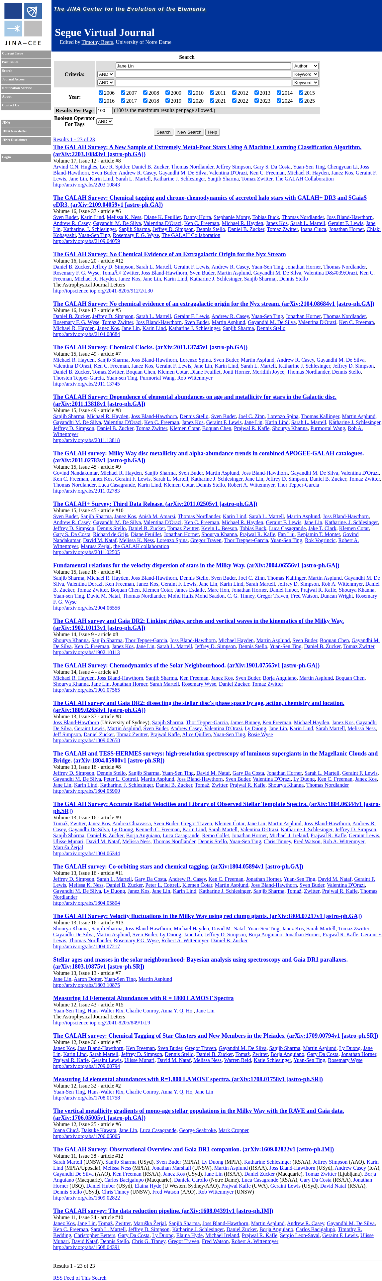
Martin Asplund (234, 273)
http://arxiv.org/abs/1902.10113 (86, 652)
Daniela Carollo (191, 1180)
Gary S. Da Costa (272, 167)
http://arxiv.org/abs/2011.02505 (86, 552)
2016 (107, 101)
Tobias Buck (265, 217)
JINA (6, 122)
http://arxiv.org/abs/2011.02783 (86, 491)
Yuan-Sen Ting (309, 167)
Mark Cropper (234, 1130)
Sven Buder (104, 172)
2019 (173, 101)
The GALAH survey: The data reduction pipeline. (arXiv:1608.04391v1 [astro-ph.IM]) (163, 1211)
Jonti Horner (236, 372)
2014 (285, 93)
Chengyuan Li (343, 167)
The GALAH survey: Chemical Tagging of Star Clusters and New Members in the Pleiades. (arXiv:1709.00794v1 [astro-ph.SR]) (215, 1035)
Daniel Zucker (234, 684)
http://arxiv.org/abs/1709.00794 (86, 1066)
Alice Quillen (196, 734)
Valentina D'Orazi (228, 172)
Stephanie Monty (232, 217)
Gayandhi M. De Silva (182, 172)
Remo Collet (215, 835)
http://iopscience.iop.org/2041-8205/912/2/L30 (103, 290)
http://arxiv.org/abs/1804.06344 (86, 853)
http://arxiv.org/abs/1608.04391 (86, 1247)
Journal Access (13, 79)
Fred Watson (304, 596)
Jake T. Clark (322, 528)
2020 (196, 101)
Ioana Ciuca (313, 229)
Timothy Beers (97, 42)
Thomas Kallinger (320, 416)
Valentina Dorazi (85, 584)
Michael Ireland (222, 1235)
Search (7, 70)
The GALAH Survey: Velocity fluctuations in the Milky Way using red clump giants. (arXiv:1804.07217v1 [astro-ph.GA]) (207, 916)
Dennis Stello (210, 229)
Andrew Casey (186, 728)
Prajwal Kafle (165, 734)
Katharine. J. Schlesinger (89, 229)
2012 (240, 93)
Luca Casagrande (116, 485)
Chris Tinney (277, 841)
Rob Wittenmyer (194, 378)
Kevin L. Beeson (219, 528)
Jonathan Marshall (171, 1168)
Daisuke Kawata (98, 1130)
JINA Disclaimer (14, 140)
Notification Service (17, 88)
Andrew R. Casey (137, 172)
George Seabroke (197, 1130)
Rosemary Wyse (199, 684)
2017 (129, 101)
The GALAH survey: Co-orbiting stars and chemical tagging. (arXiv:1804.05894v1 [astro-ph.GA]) (178, 866)
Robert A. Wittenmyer (251, 485)
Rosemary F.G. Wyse (136, 940)
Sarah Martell (260, 584)
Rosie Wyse (260, 734)
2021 (218, 101)
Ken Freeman (119, 584)
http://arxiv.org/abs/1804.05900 (86, 791)
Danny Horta (197, 217)
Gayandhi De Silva (88, 829)
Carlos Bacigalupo (124, 1180)
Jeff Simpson (67, 734)
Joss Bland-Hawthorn (349, 217)
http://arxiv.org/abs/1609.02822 (86, 1198)
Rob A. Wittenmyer (342, 584)
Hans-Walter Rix (106, 1010)
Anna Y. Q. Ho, (177, 1010)
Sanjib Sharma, (260, 279)
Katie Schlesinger (272, 1060)
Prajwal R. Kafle (251, 428)
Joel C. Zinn (252, 416)
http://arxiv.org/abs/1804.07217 (86, 946)
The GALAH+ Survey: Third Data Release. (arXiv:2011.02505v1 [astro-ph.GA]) (155, 504)
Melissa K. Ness (124, 217)
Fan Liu (286, 534)
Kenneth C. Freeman (158, 829)
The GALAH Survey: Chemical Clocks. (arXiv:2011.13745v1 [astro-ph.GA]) (150, 347)
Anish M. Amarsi (157, 516)
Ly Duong (255, 728)
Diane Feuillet (205, 372)
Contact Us (10, 105)
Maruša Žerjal (68, 847)
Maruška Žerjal (149, 1223)
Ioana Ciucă (66, 1130)
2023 (262, 101)
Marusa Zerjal (96, 546)
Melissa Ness (361, 728)
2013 (262, 93)
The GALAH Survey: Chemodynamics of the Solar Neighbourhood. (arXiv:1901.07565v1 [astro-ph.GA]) (186, 665)
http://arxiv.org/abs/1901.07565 (86, 690)
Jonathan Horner (346, 229)
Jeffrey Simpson (233, 167)
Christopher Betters (94, 1235)
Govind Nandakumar (75, 473)
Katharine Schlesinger (267, 1162)
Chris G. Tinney (148, 1241)
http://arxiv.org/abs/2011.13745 (86, 384)
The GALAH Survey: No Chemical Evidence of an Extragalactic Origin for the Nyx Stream (169, 254)
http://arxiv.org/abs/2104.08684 (86, 334)
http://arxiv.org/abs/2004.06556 (86, 608)
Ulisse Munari (68, 841)
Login (6, 157)
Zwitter (219, 785)
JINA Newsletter (14, 131)
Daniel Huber (283, 590)
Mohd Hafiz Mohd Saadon (196, 596)
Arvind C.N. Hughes (75, 167)
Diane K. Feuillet (162, 217)
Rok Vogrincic (320, 540)
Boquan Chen (140, 372)
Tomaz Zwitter (257, 178)
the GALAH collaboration (141, 546)
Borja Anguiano (280, 678)
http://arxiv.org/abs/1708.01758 (86, 1098)
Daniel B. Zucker (150, 167)
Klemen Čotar (229, 823)
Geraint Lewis (89, 728)
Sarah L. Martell (133, 178)
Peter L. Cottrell (121, 779)
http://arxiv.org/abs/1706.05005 (86, 1136)
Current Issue (12, 53)
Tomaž (202, 785)
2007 (129, 93)
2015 (307, 93)
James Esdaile (190, 590)
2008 (151, 93)
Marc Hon (218, 590)
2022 (240, 101)
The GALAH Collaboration (304, 178)
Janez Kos (342, 172)
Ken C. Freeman (267, 172)
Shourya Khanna (290, 428)
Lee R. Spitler (114, 167)
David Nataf (333, 1186)
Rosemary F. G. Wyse (136, 235)
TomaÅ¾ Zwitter (120, 273)
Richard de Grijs (110, 534)
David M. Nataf (100, 540)
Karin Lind (101, 178)
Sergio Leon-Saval (300, 1235)
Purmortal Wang (157, 378)
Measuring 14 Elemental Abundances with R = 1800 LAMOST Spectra (143, 998)
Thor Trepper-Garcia (246, 540)
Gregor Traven (206, 540)
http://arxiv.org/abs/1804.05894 (86, 903)
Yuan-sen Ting (121, 378)
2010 (196, 93)
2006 (107, 93)
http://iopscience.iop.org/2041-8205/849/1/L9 (101, 1022)
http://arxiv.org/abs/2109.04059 (86, 241)
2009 (173, 93)
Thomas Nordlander (192, 167)
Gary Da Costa (248, 773)
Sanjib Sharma (223, 178)
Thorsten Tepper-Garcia (78, 378)
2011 (218, 93)
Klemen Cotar (173, 372)
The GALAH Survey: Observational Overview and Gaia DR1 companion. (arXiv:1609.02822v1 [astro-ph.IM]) (193, 1149)
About (6, 96)
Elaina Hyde (148, 1186)
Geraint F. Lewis (345, 223)
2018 (151, 101)
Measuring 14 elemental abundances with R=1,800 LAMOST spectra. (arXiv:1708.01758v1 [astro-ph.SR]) (188, 1079)
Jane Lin (78, 178)
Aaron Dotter (88, 979)
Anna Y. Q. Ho (176, 1092)
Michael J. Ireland (288, 835)
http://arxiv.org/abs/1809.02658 (86, 740)
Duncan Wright (336, 596)
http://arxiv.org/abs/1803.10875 (86, 985)
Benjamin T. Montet (318, 534)
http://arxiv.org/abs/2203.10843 (86, 184)
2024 (285, 101)
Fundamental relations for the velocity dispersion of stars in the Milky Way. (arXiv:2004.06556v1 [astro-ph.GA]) (196, 565)
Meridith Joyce (268, 372)
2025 (307, 101)
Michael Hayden (235, 640)
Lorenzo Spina (195, 360)
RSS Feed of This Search (80, 1278)
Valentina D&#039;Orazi (330, 273)
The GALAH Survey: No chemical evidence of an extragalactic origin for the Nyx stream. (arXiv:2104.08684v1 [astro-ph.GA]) (213, 303)
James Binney (245, 722)
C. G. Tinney (240, 596)
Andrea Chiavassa (131, 823)
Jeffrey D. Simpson (173, 229)
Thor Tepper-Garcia (298, 485)
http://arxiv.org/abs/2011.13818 (86, 440)
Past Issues (10, 62)
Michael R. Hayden (308, 172)
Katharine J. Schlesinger (179, 178)
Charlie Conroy (142, 1010)
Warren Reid (237, 1060)
